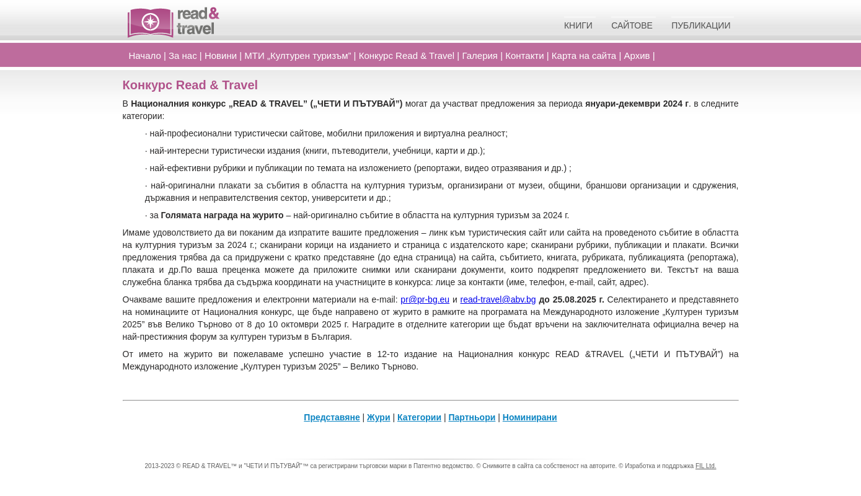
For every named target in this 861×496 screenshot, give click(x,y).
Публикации (700, 25)
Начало (145, 55)
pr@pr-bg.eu (424, 299)
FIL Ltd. (706, 466)
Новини (221, 55)
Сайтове (632, 25)
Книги (578, 25)
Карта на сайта (584, 55)
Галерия (480, 55)
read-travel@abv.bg (498, 299)
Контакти (524, 55)
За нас (183, 55)
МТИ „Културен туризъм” (297, 55)
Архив (637, 55)
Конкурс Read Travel (407, 55)
